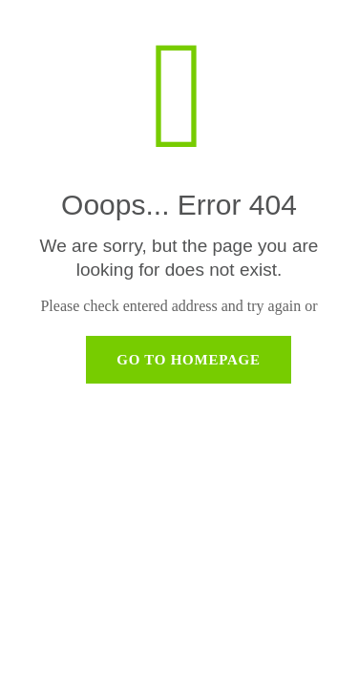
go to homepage (188, 359)
